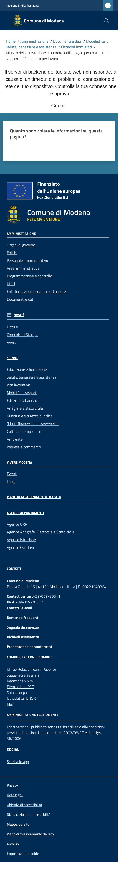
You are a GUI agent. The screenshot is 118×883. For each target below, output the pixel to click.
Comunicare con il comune (29, 657)
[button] (106, 20)
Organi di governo (21, 245)
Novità (19, 315)
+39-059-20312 (29, 602)
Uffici (11, 284)
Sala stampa (17, 692)
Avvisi (11, 342)
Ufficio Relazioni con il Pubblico (31, 669)
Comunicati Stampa (22, 335)
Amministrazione (34, 41)
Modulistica (95, 41)
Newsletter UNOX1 (22, 698)
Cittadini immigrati (76, 47)
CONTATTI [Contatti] (14, 569)
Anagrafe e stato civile (25, 408)
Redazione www (20, 681)
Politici (12, 253)
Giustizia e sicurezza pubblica (30, 416)
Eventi (12, 474)
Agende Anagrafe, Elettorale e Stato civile (40, 532)
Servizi (12, 358)
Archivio (13, 844)
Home (11, 41)
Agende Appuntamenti (25, 513)
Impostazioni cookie (23, 853)
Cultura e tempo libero (24, 431)
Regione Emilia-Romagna (23, 5)
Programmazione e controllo (29, 276)
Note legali (15, 795)
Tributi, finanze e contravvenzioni (33, 424)
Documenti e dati (67, 41)
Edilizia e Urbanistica (23, 400)
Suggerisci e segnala (23, 675)
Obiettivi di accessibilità (24, 805)
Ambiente (15, 439)
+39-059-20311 (46, 596)
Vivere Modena (19, 462)
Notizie (12, 327)
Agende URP (17, 524)
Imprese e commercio (24, 447)
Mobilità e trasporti (22, 393)
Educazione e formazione (27, 369)
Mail (10, 704)
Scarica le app (18, 762)
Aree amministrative (23, 268)
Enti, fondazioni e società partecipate (36, 291)
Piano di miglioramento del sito (34, 497)
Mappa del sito (18, 824)
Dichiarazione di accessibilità (28, 814)
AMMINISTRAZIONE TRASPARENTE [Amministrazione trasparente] (32, 715)
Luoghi (12, 481)
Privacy (12, 785)
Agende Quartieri (20, 547)
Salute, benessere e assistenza (31, 47)
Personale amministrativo (27, 260)
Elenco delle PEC (20, 687)
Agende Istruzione (21, 540)
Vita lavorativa (18, 385)
